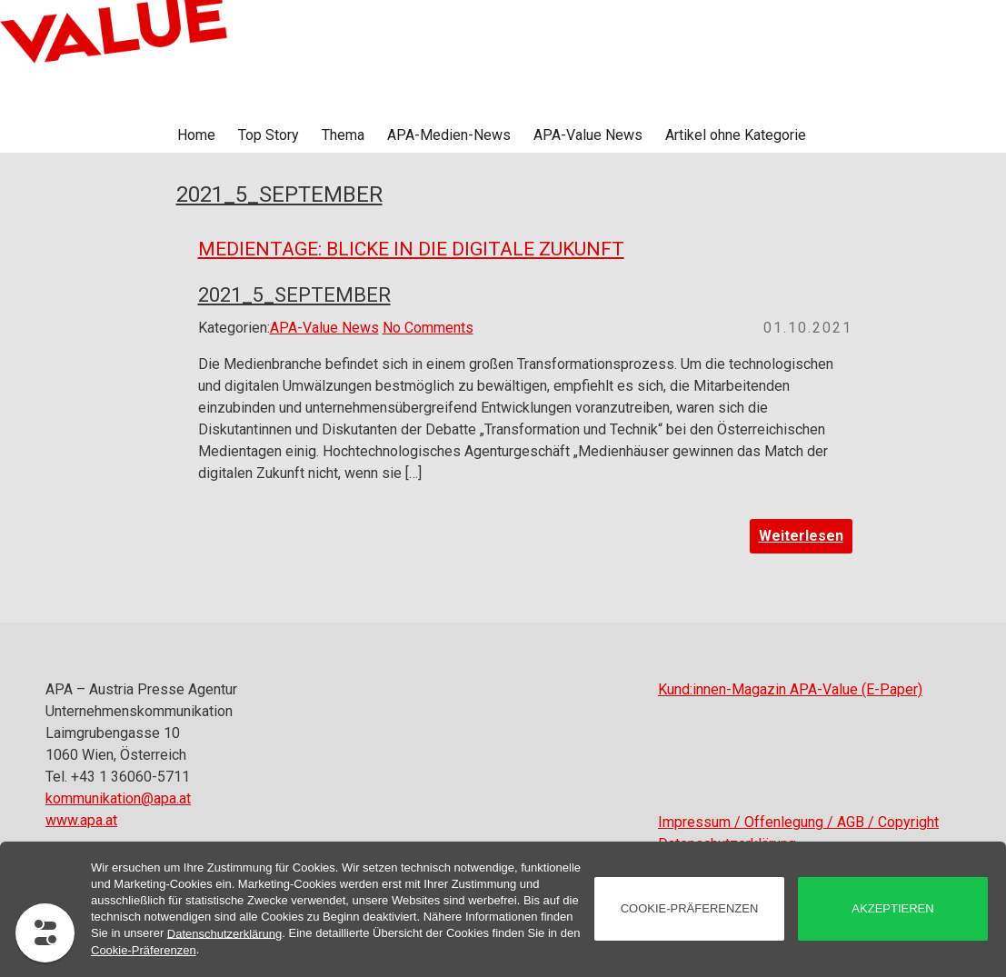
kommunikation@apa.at (118, 798)
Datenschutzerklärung (224, 933)
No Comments (428, 327)
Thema (343, 135)
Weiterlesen (801, 535)
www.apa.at (81, 820)
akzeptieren (892, 908)
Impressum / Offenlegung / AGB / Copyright (798, 822)
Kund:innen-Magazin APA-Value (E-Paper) (790, 689)
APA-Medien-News (449, 135)
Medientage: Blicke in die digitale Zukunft (411, 249)
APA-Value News (587, 135)
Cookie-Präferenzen (143, 950)
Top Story (268, 135)
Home (196, 135)
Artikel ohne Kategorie (735, 135)
